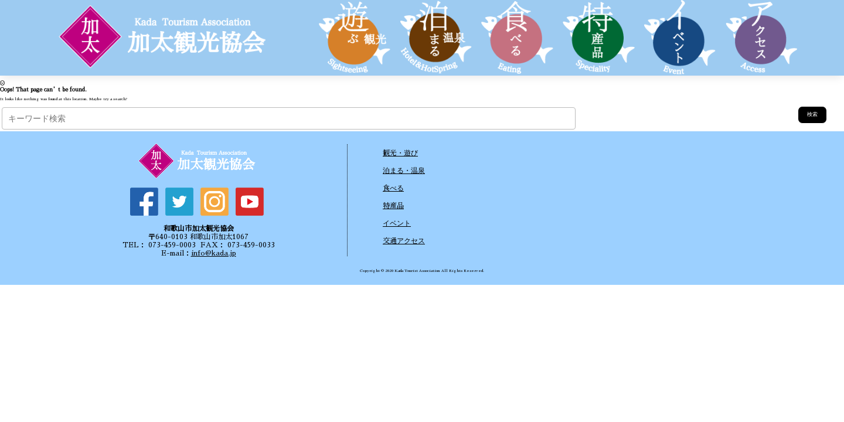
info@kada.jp (213, 253)
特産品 (393, 205)
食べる (393, 188)
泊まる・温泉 (404, 170)
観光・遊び (400, 152)
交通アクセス (404, 240)
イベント (397, 223)
